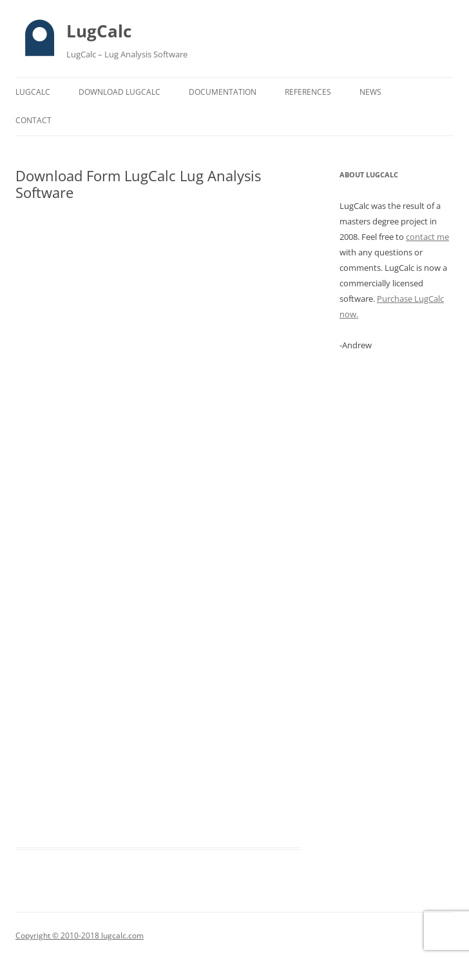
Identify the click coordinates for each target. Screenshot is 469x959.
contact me (427, 236)
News (370, 91)
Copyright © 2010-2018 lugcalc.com (79, 935)
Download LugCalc (119, 91)
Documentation (222, 91)
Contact (33, 120)
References (308, 91)
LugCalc (98, 31)
